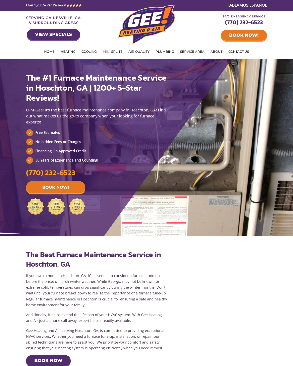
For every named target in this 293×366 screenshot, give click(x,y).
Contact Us (238, 52)
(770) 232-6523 (244, 22)
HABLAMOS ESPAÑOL (246, 5)
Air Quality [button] (139, 52)
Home (49, 52)
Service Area (192, 52)
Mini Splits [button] (112, 52)
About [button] (216, 52)
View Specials (53, 34)
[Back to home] (146, 25)
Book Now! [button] (55, 187)
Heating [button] (68, 52)
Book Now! (244, 35)
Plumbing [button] (165, 52)
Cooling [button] (89, 52)
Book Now (48, 360)
